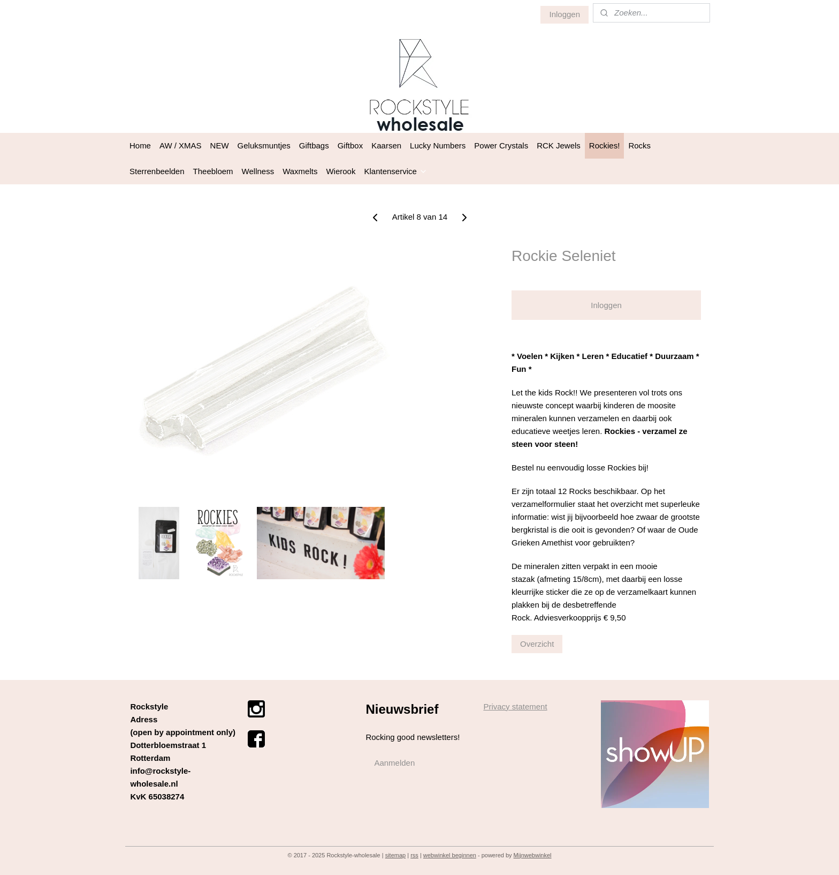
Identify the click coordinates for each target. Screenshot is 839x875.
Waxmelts (300, 171)
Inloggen (564, 14)
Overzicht (537, 643)
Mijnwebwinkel (533, 855)
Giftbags (314, 145)
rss (414, 855)
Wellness (258, 171)
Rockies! (604, 145)
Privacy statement (515, 706)
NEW (219, 145)
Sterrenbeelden (157, 171)
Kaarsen (386, 145)
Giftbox (350, 145)
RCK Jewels (559, 145)
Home (140, 145)
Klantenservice (395, 171)
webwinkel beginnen (449, 855)
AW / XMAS (180, 145)
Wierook (340, 171)
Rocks (639, 145)
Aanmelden (394, 762)
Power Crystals (501, 145)
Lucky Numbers (438, 145)
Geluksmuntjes (264, 145)
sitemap (395, 855)
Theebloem (213, 171)
